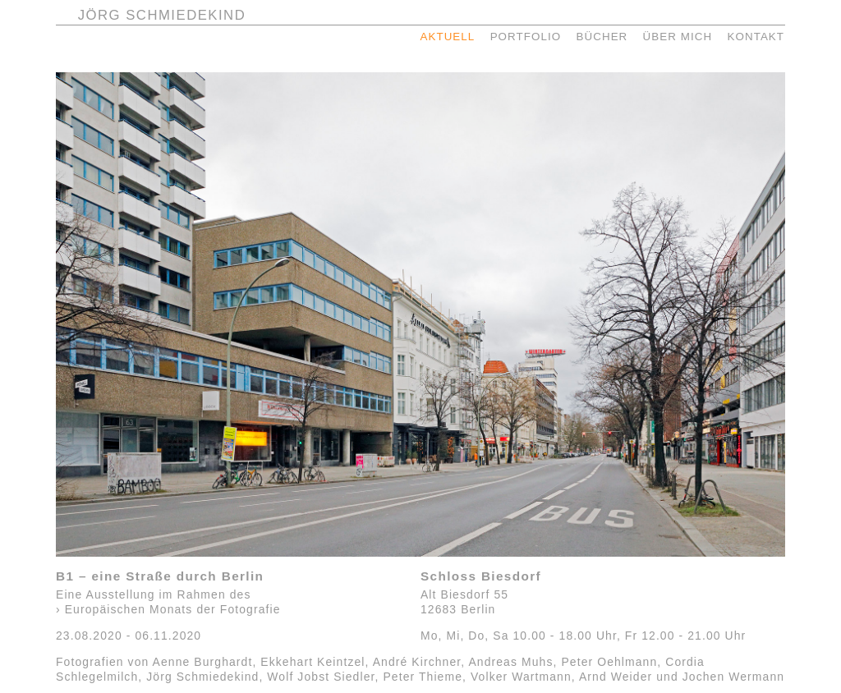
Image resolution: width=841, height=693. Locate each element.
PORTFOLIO (526, 36)
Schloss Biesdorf (480, 576)
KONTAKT (755, 36)
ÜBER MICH (678, 36)
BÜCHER (602, 36)
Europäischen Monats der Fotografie (173, 609)
